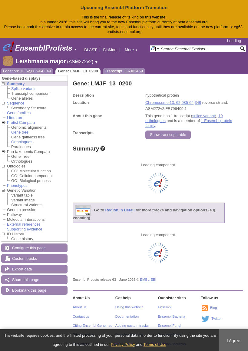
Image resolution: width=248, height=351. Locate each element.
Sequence (16, 103)
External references (24, 224)
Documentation (127, 316)
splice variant (203, 116)
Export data (22, 269)
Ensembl (165, 307)
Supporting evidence (24, 229)
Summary (16, 83)
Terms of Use (155, 344)
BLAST (90, 50)
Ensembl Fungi (169, 325)
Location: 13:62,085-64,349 (27, 71)
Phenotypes (17, 185)
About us (79, 307)
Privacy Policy (123, 344)
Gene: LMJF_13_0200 (78, 71)
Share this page (25, 279)
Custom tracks (24, 258)
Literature (15, 117)
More (131, 50)
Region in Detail (120, 210)
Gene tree (19, 132)
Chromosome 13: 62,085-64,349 (173, 102)
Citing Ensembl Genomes (92, 325)
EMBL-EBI (148, 279)
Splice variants (23, 88)
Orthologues (21, 142)
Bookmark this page (29, 290)
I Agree (233, 340)
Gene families (19, 113)
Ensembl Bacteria (171, 316)
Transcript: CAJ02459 (124, 71)
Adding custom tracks (132, 325)
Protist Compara (21, 122)
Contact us (81, 316)
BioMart (110, 50)
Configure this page (29, 248)
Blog (213, 308)
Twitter (216, 318)
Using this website (129, 307)
